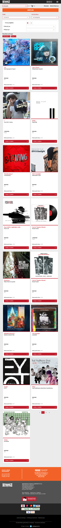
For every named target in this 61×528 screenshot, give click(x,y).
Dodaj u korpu (9, 88)
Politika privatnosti (32, 517)
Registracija (54, 6)
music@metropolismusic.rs (28, 487)
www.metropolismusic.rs (28, 486)
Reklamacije (41, 517)
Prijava (46, 6)
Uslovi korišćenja (21, 517)
